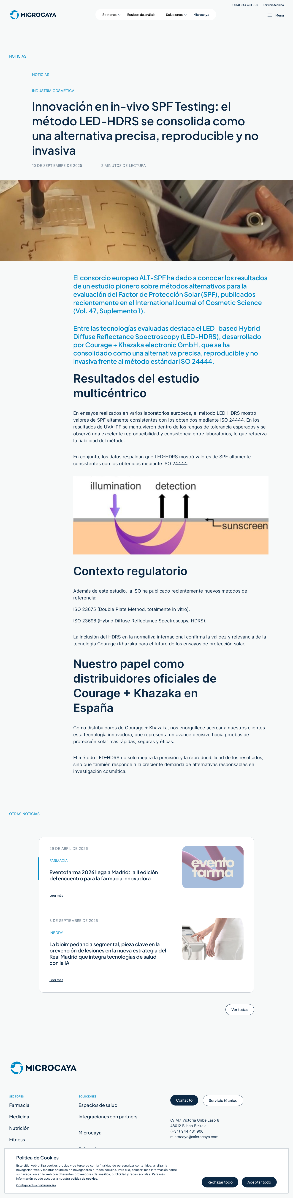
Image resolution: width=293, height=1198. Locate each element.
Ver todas (239, 1011)
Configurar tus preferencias (36, 1185)
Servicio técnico (273, 5)
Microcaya (201, 14)
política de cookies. (84, 1178)
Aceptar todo (259, 1183)
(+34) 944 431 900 (245, 5)
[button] (111, 14)
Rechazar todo (220, 1183)
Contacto (184, 1102)
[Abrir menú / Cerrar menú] (275, 15)
